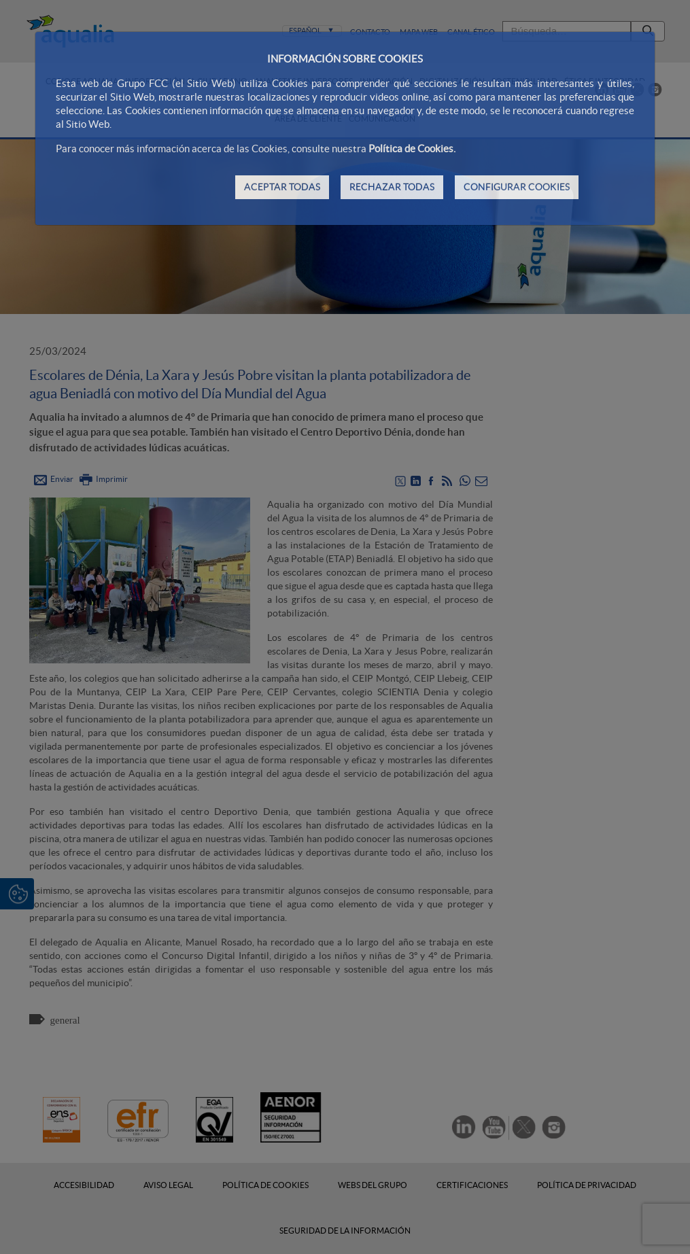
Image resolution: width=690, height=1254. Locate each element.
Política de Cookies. (411, 148)
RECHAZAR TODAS (391, 186)
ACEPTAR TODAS (282, 186)
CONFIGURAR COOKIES (517, 186)
